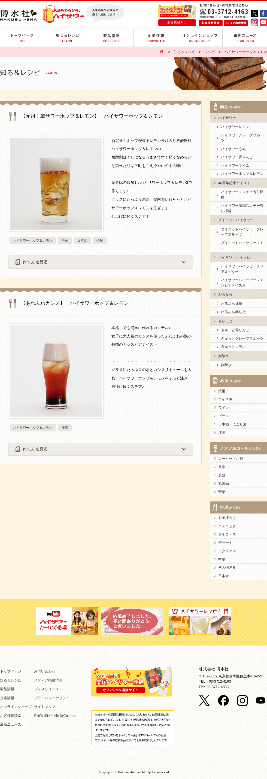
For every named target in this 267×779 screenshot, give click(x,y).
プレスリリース (46, 689)
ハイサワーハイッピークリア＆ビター (242, 269)
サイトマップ (44, 707)
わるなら (225, 294)
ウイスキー (227, 399)
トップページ (10, 671)
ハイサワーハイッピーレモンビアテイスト (242, 282)
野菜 (221, 492)
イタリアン (227, 551)
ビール (223, 416)
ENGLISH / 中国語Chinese (55, 716)
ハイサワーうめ (233, 149)
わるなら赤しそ (233, 312)
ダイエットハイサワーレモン (242, 245)
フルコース (227, 534)
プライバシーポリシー (51, 698)
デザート (225, 543)
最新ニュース (10, 724)
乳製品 (223, 483)
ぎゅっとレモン (233, 347)
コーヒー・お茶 (230, 459)
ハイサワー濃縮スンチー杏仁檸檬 (242, 208)
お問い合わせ (44, 671)
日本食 (82, 240)
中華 (65, 240)
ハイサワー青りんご (237, 157)
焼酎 (99, 240)
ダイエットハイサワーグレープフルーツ (242, 232)
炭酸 (221, 475)
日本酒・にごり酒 (232, 424)
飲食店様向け (177, 22)
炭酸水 (223, 356)
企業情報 (7, 698)
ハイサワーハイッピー (236, 257)
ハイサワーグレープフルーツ (242, 138)
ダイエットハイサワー (236, 220)
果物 (221, 467)
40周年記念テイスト (234, 183)
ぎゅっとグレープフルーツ (242, 338)
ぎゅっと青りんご (235, 330)
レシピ (209, 52)
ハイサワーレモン (235, 127)
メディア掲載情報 (48, 680)
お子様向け (227, 518)
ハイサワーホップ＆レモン (32, 240)
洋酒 (65, 428)
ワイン (223, 408)
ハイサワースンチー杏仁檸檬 (242, 194)
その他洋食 (227, 567)
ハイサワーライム (235, 165)
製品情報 (7, 689)
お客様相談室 (10, 716)
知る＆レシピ (184, 52)
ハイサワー (227, 118)
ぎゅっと (225, 321)
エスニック (227, 526)
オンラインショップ (16, 707)
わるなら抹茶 (231, 304)
